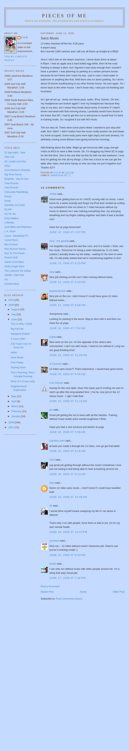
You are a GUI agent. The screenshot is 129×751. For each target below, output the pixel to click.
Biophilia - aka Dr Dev (16, 178)
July (14, 314)
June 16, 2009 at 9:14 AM (67, 474)
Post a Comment (50, 586)
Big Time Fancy (13, 174)
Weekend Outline (20, 333)
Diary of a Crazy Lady (23, 381)
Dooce (8, 196)
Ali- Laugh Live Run (15, 161)
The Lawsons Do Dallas (17, 270)
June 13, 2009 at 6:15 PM (67, 263)
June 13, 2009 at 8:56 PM (67, 305)
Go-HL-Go (10, 213)
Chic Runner (56, 382)
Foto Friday (17, 362)
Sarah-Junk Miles (14, 261)
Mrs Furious (11, 244)
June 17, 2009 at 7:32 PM (67, 577)
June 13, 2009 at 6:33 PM (67, 282)
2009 (11, 305)
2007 (11, 427)
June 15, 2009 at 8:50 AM (67, 374)
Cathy (52, 336)
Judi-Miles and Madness (17, 226)
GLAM (8, 209)
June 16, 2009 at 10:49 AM (68, 497)
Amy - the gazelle (59, 241)
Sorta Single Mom (14, 266)
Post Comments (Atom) (69, 598)
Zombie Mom (11, 283)
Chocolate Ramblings (16, 191)
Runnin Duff (11, 257)
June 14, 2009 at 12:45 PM (68, 355)
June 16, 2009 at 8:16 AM (67, 451)
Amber (53, 193)
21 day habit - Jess (14, 152)
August (15, 309)
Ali (50, 505)
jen (51, 409)
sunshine (54, 540)
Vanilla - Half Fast (14, 275)
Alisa (7, 165)
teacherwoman (57, 290)
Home (83, 591)
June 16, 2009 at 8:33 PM (67, 555)
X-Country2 (55, 363)
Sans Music (17, 357)
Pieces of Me (64, 15)
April (14, 401)
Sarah (52, 563)
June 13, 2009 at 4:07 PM (67, 232)
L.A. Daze (9, 231)
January (16, 416)
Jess (52, 271)
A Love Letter (18, 338)
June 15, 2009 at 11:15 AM (68, 401)
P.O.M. (24, 38)
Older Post (119, 591)
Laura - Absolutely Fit (16, 235)
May (14, 396)
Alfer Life (9, 157)
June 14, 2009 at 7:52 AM (67, 328)
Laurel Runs (11, 240)
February (16, 411)
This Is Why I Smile (21, 323)
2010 (11, 300)
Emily (7, 200)
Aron (52, 459)
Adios (14, 352)
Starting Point (18, 367)
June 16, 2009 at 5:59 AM (67, 432)
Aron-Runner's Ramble (17, 170)
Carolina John (57, 440)
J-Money (9, 222)
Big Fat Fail (17, 328)
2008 (11, 422)
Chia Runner (11, 183)
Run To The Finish (14, 253)
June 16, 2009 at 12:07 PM (68, 532)
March (15, 406)
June (14, 319)
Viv (6, 279)
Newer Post (47, 591)
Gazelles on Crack (14, 205)
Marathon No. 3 (60, 175)
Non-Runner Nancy (15, 248)
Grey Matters (11, 218)
